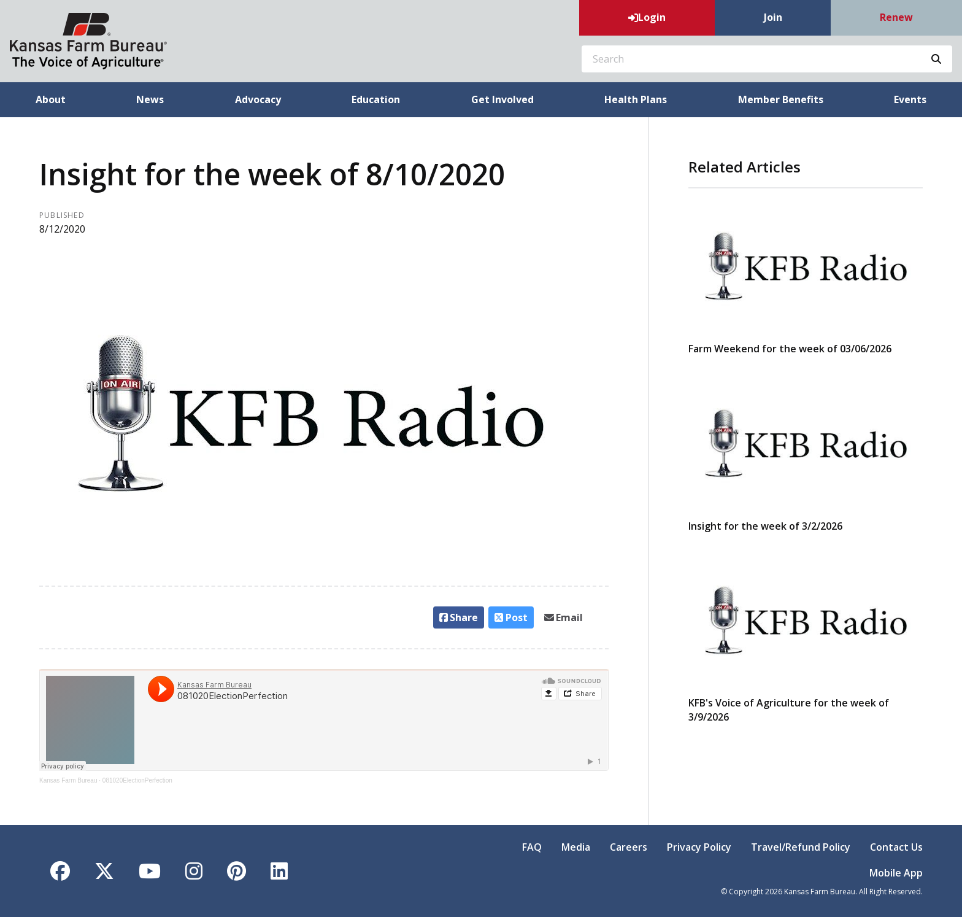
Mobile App (896, 873)
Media (575, 847)
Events (910, 99)
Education (376, 99)
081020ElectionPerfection (137, 780)
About (51, 99)
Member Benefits (780, 99)
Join (773, 17)
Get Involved (502, 99)
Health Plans (635, 99)
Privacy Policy (699, 847)
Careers (628, 847)
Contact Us (896, 847)
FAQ (532, 847)
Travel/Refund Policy (800, 847)
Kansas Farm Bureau (68, 780)
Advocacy (258, 99)
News (150, 99)
